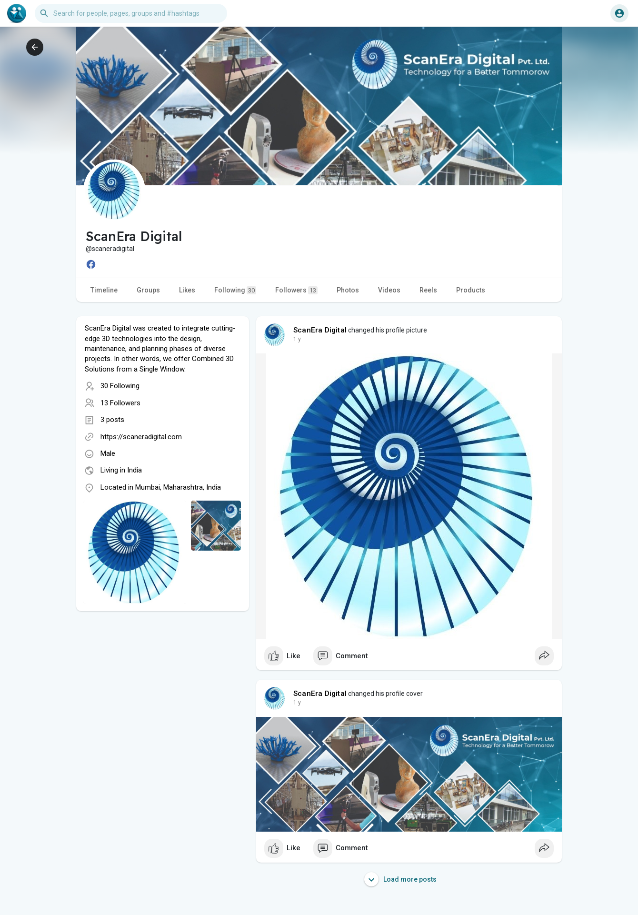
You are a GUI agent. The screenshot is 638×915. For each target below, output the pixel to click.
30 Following (120, 386)
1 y (297, 339)
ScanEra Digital (320, 330)
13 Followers (120, 403)
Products (470, 290)
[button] (131, 13)
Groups (148, 290)
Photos (348, 290)
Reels (428, 290)
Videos (389, 290)
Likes (187, 290)
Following (235, 290)
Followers (296, 290)
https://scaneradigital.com (141, 436)
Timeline (104, 290)
